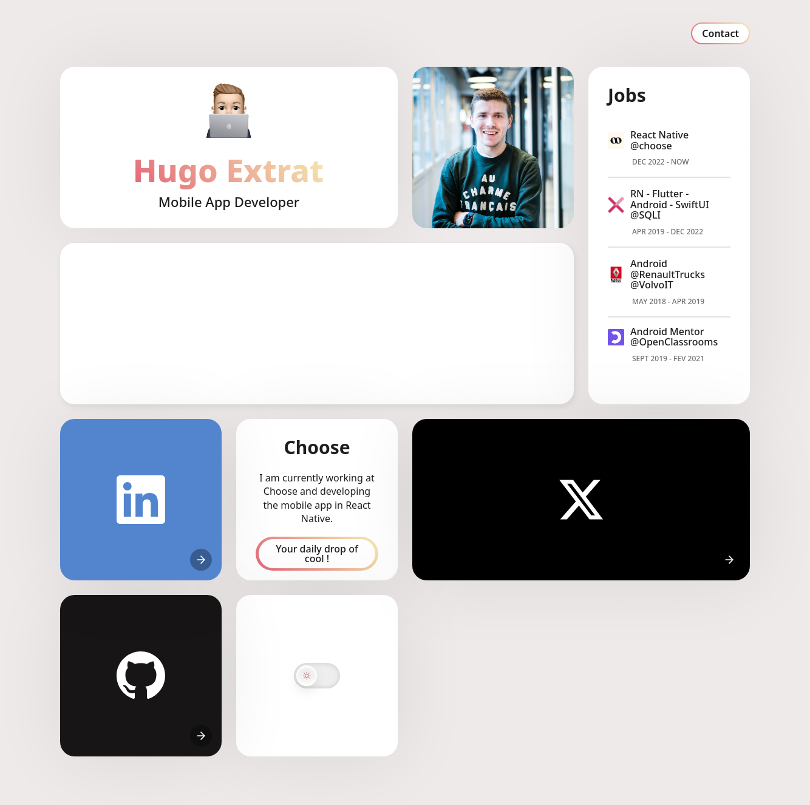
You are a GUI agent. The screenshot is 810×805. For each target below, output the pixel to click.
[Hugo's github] (141, 675)
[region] (317, 323)
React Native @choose (659, 140)
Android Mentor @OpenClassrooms (674, 337)
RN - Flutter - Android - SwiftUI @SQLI (669, 204)
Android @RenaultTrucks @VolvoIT (667, 274)
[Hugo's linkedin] (141, 499)
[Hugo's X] (581, 499)
